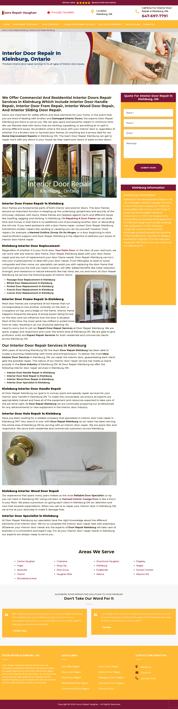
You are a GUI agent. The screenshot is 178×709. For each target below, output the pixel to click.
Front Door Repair (108, 666)
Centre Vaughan (26, 561)
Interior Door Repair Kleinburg (42, 30)
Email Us (146, 672)
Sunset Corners (144, 570)
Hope (20, 565)
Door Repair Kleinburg (18, 30)
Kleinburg (101, 565)
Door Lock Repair (71, 672)
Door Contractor (50, 24)
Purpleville (102, 570)
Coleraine (62, 561)
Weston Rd (142, 574)
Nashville (22, 570)
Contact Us (149, 24)
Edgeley (140, 561)
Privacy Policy (106, 688)
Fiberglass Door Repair (111, 677)
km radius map (148, 277)
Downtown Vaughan (107, 561)
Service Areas (133, 24)
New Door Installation (109, 24)
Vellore (100, 574)
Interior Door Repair (109, 672)
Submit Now (148, 167)
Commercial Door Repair (75, 688)
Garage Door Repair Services (79, 24)
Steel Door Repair (71, 677)
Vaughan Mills (64, 574)
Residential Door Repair (74, 683)
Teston (21, 574)
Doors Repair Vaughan (87, 704)
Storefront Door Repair (111, 683)
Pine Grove (63, 570)
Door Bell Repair (70, 666)
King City (62, 565)
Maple (139, 565)
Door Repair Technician (25, 24)
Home (6, 24)
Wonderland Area (27, 578)
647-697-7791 (155, 16)
